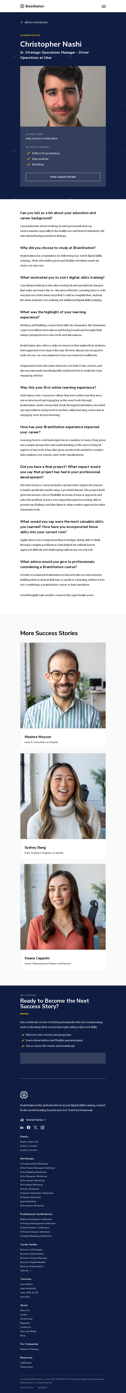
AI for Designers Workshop (33, 1176)
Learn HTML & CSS (29, 1292)
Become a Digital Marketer (33, 1262)
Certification (26, 1362)
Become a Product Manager (33, 1258)
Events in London (28, 1146)
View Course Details (63, 177)
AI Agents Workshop (30, 1197)
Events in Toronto (28, 1150)
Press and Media (28, 1331)
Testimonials (26, 1367)
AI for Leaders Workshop (32, 1180)
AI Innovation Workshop (32, 1205)
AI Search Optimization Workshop (37, 1193)
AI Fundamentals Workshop (34, 1163)
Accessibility (42, 1387)
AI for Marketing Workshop (33, 1172)
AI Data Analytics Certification (34, 1227)
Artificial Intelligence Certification (36, 1219)
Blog (22, 1335)
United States (33, 1120)
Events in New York (29, 1141)
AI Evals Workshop (29, 1189)
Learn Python (26, 1284)
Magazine (25, 1323)
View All (25, 1270)
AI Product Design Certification (35, 1231)
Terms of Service (26, 1387)
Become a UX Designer (31, 1249)
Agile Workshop (28, 1201)
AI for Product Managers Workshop (37, 1168)
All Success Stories (34, 22)
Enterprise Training (29, 1349)
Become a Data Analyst (31, 1266)
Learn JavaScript (28, 1288)
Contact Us (25, 1327)
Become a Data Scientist (32, 1253)
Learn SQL (25, 1296)
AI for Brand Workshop (31, 1184)
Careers (23, 1314)
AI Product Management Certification (38, 1223)
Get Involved (26, 1318)
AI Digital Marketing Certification (36, 1236)
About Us (25, 1310)
